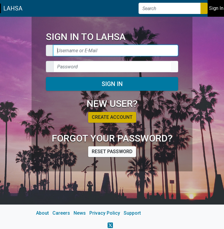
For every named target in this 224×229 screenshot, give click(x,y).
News (80, 213)
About (42, 213)
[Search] (170, 8)
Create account (112, 117)
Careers (61, 213)
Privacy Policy (104, 213)
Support (132, 213)
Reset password (112, 151)
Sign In (112, 83)
